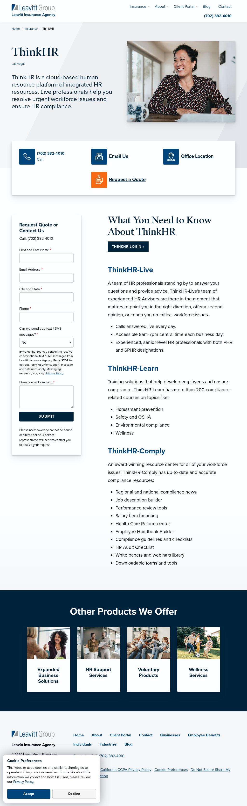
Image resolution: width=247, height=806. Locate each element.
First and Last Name (35, 250)
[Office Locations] (195, 157)
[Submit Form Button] (46, 416)
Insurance (31, 29)
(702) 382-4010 (111, 756)
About (97, 735)
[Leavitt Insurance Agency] (33, 7)
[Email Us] (118, 156)
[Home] (33, 734)
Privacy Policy (23, 782)
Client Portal (120, 735)
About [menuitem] (160, 6)
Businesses (170, 735)
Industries (108, 744)
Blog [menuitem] (207, 6)
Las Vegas (18, 64)
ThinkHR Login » (128, 247)
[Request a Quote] (123, 180)
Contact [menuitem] (225, 6)
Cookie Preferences (171, 769)
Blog (128, 744)
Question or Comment (37, 382)
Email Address (31, 270)
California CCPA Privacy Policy (125, 769)
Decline (74, 794)
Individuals (82, 744)
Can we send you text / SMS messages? (40, 332)
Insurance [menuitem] (138, 6)
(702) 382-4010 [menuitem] (218, 16)
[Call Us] (51, 157)
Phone (25, 309)
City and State (30, 289)
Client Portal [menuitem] (184, 6)
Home (16, 29)
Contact (145, 735)
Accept (28, 794)
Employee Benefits (204, 735)
